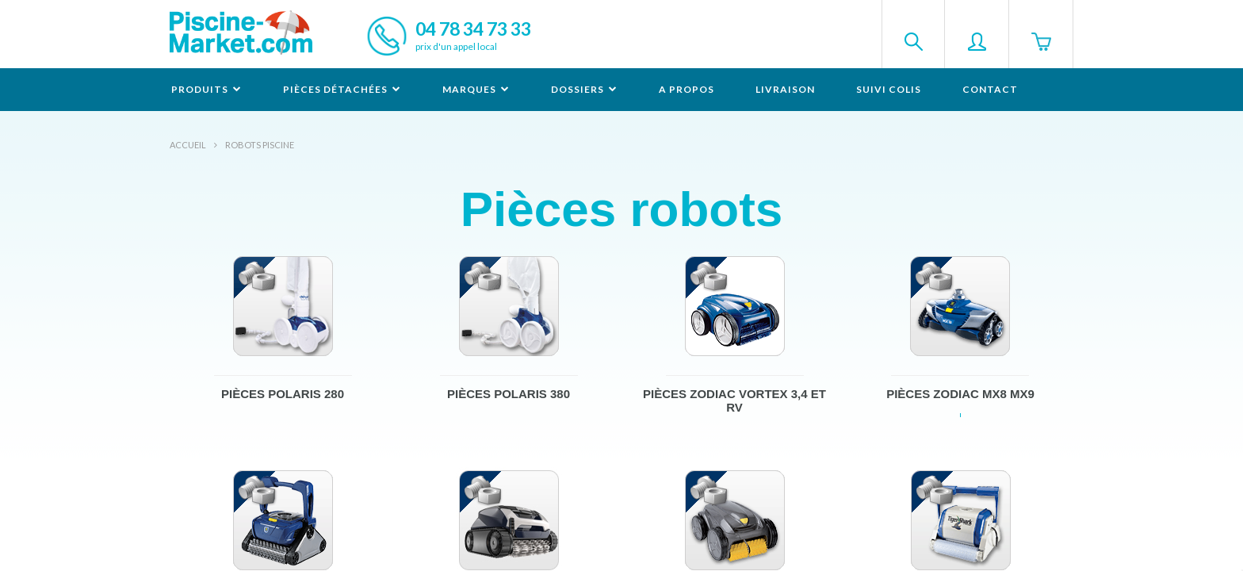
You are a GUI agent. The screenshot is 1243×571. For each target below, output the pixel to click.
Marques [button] (476, 89)
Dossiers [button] (584, 89)
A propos (686, 89)
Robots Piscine (259, 145)
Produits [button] (206, 89)
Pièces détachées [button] (342, 89)
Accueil (188, 145)
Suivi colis (888, 89)
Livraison (785, 89)
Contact (990, 89)
